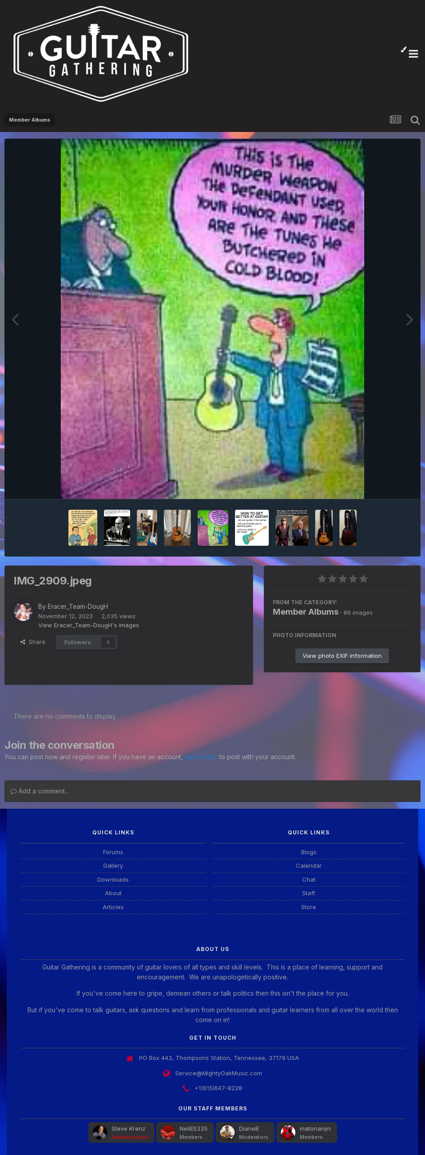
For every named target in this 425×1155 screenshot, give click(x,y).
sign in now (201, 756)
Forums (113, 851)
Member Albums (306, 611)
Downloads (113, 878)
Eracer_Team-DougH (78, 606)
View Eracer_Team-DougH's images (88, 624)
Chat (309, 878)
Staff (308, 892)
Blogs (308, 851)
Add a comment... (39, 790)
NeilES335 (194, 1128)
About (113, 892)
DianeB (249, 1128)
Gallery (113, 865)
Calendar (309, 865)
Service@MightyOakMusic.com (218, 1072)
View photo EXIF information (342, 655)
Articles (113, 906)
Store (308, 906)
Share (32, 641)
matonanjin (315, 1128)
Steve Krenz (128, 1128)
